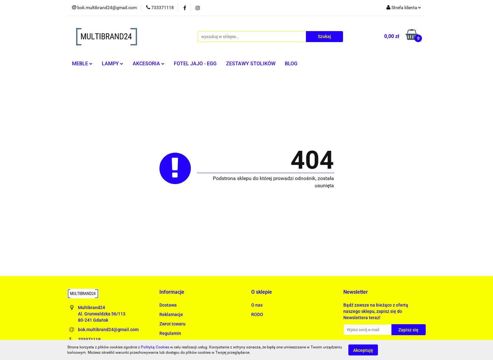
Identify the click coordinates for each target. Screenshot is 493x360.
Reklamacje (171, 314)
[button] (171, 292)
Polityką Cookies (155, 347)
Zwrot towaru (172, 323)
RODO (257, 314)
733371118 (89, 339)
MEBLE (82, 64)
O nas (257, 305)
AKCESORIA (148, 64)
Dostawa (168, 305)
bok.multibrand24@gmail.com (108, 329)
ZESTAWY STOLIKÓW (250, 64)
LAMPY (112, 64)
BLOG (291, 64)
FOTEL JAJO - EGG (195, 64)
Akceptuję (363, 349)
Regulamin (170, 333)
